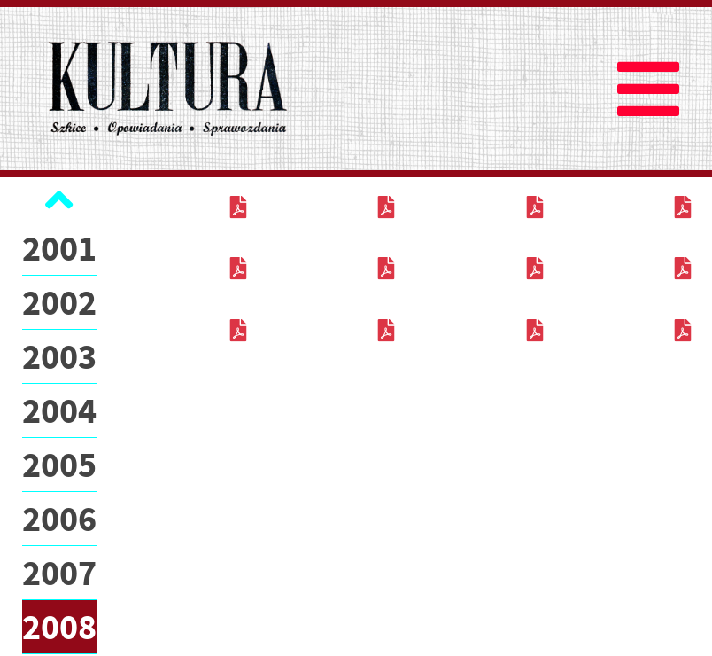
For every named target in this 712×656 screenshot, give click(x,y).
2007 (59, 573)
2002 (59, 302)
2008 (59, 627)
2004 (59, 410)
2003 (59, 356)
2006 (59, 518)
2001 (59, 248)
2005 (59, 464)
